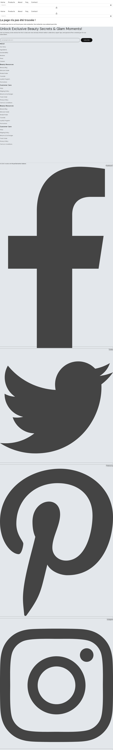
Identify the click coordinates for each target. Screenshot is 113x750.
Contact (34, 2)
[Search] (54, 5)
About (20, 2)
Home (3, 2)
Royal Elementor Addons (19, 164)
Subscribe (87, 40)
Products (11, 2)
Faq (26, 2)
